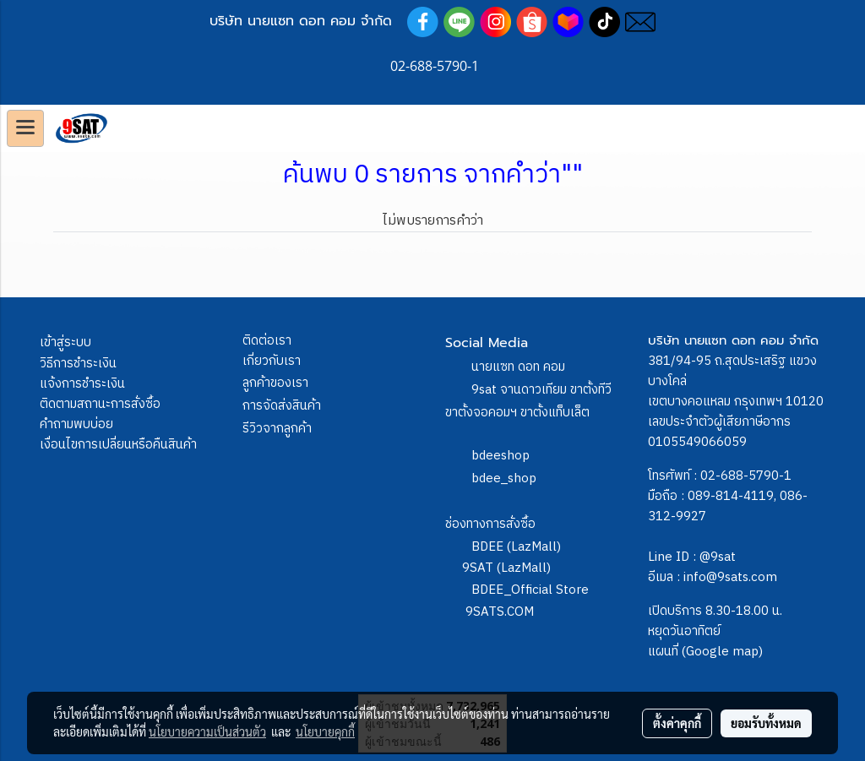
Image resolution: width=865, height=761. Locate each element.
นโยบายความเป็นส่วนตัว (207, 731)
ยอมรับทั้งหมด (766, 723)
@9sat (717, 557)
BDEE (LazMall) (516, 546)
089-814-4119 (731, 496)
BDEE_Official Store (530, 590)
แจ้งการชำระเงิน (82, 383)
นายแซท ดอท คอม (518, 367)
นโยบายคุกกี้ (325, 731)
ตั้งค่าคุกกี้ (677, 723)
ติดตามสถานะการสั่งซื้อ (100, 404)
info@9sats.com (730, 577)
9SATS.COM (499, 611)
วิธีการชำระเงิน (78, 363)
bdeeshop (500, 455)
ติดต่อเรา (266, 340)
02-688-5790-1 (746, 475)
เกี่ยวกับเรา (271, 361)
